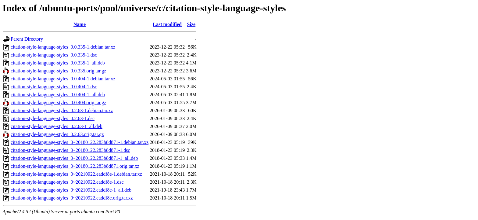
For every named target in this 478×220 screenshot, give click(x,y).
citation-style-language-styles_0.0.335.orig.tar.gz (58, 70)
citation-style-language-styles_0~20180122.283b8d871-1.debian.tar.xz (79, 142)
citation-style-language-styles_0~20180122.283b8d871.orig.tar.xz (75, 166)
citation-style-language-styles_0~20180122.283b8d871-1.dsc (70, 150)
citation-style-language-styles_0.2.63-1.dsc (53, 118)
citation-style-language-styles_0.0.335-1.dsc (54, 54)
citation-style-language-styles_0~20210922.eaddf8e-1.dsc (67, 182)
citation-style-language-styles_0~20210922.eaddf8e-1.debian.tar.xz (76, 174)
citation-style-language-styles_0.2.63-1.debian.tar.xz (62, 110)
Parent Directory (27, 39)
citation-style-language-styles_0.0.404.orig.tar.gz (58, 102)
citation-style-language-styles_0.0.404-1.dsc (54, 86)
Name (79, 24)
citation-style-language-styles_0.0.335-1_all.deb (58, 62)
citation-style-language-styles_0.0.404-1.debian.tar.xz (63, 78)
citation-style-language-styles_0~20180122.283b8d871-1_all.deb (74, 158)
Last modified (167, 24)
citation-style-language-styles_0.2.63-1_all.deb (56, 126)
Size (191, 24)
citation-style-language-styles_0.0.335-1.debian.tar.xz (63, 47)
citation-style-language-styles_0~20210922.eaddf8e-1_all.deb (71, 190)
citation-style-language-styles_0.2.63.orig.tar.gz (57, 134)
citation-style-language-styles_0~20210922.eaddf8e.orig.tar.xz (72, 197)
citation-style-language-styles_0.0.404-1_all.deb (58, 94)
